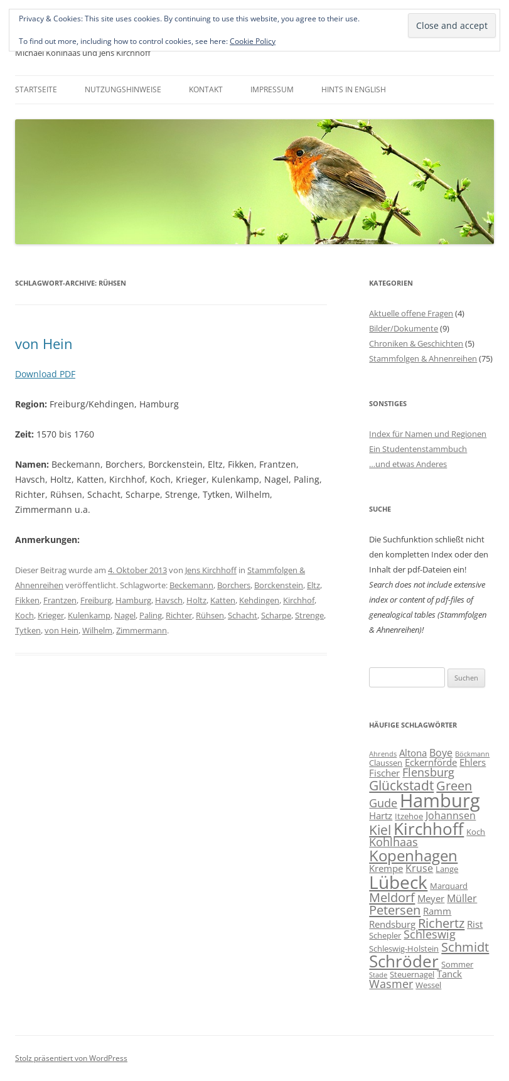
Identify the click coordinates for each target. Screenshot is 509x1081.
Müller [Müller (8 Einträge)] (462, 898)
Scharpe (276, 615)
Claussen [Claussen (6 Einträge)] (385, 762)
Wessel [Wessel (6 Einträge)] (428, 985)
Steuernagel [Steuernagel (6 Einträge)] (412, 974)
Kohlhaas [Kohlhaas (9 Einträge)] (393, 841)
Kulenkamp (89, 615)
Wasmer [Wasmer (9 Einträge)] (391, 983)
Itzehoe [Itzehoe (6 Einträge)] (409, 816)
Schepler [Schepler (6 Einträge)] (385, 935)
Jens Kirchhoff (211, 570)
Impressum (272, 89)
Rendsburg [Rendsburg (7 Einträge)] (392, 924)
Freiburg (96, 600)
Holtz (196, 600)
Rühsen (210, 615)
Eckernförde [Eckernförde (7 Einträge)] (431, 762)
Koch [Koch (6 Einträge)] (475, 831)
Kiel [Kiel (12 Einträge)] (380, 829)
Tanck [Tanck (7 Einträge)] (449, 973)
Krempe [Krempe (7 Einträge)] (386, 868)
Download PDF (45, 374)
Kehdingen (259, 600)
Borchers (233, 585)
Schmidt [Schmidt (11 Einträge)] (465, 946)
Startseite (36, 89)
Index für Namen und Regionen (427, 433)
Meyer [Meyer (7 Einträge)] (430, 898)
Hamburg (133, 600)
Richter (179, 615)
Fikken (27, 600)
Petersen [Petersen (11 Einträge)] (395, 909)
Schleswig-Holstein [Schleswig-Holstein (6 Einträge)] (404, 948)
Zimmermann (141, 630)
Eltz (313, 585)
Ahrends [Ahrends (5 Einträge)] (383, 754)
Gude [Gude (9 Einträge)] (383, 802)
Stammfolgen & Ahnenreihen (423, 358)
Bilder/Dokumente (403, 328)
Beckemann (191, 585)
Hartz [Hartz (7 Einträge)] (380, 815)
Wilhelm (97, 630)
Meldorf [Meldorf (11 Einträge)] (392, 897)
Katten (222, 600)
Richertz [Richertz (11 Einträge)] (441, 923)
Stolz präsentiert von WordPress (71, 1058)
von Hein (44, 343)
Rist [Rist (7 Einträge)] (475, 924)
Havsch (169, 600)
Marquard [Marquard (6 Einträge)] (449, 885)
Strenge (309, 615)
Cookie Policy (253, 41)
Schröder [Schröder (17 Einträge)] (404, 961)
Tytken (28, 630)
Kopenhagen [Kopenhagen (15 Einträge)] (413, 855)
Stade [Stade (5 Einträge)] (378, 975)
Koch (24, 615)
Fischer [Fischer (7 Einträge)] (384, 772)
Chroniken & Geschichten (416, 343)
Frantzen (60, 600)
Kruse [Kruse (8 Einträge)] (419, 868)
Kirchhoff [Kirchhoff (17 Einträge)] (429, 828)
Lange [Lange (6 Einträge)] (447, 868)
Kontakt (206, 89)
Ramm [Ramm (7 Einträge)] (437, 911)
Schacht (242, 615)
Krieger (51, 615)
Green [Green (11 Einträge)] (454, 785)
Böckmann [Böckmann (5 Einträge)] (472, 754)
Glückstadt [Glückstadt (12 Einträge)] (401, 785)
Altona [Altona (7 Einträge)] (413, 752)
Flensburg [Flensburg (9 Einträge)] (428, 772)
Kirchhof (298, 600)
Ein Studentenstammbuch (418, 448)
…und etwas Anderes (408, 464)
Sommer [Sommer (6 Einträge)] (457, 964)
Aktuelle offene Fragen (411, 313)
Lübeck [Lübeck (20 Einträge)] (398, 882)
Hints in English (353, 89)
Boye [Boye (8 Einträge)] (441, 753)
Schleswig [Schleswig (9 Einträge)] (430, 934)
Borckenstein (278, 585)
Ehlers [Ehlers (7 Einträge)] (472, 762)
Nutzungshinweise (123, 89)
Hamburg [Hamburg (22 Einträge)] (440, 800)
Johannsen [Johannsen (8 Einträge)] (451, 815)
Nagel (125, 615)
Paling (150, 615)
